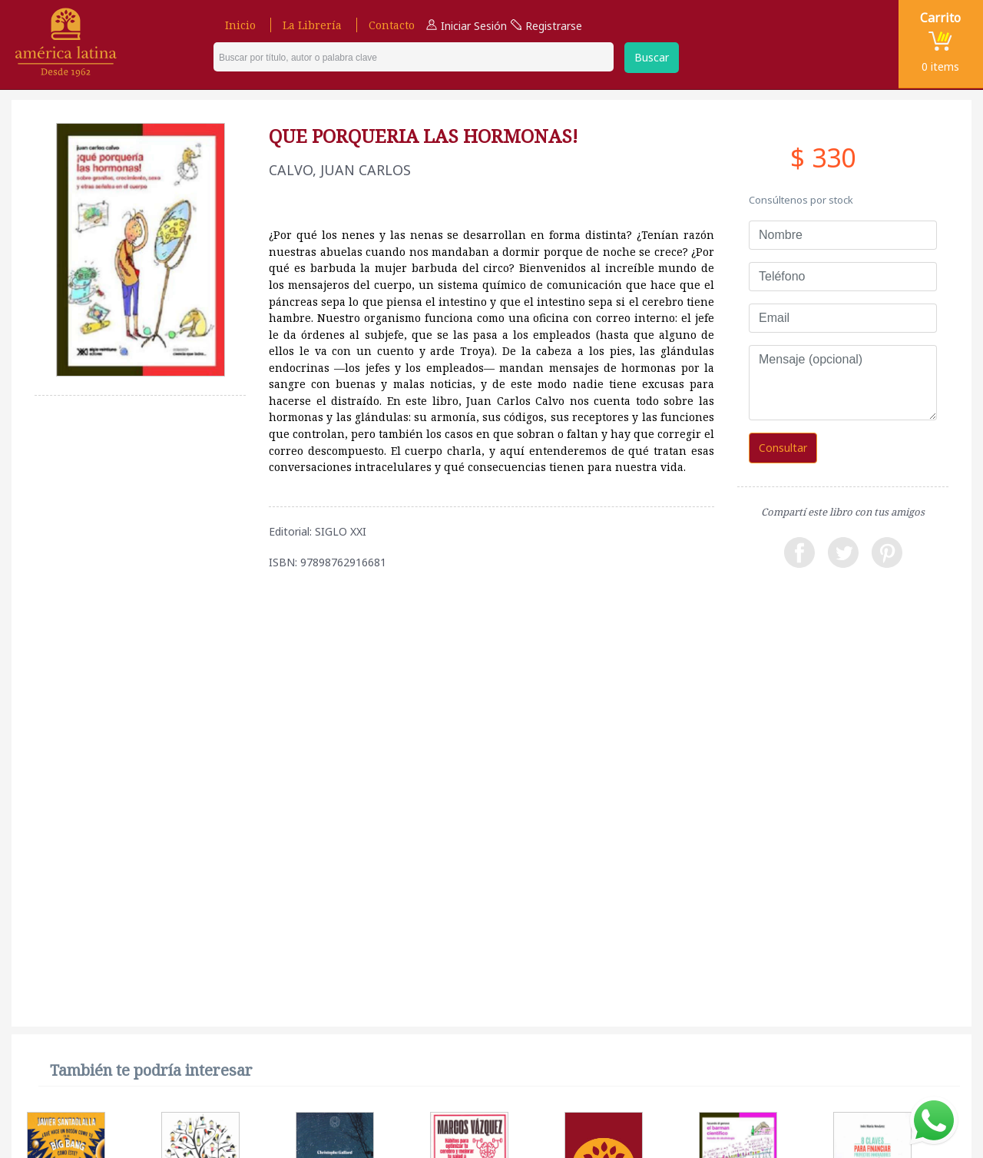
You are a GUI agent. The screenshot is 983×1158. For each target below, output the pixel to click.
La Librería (312, 25)
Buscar (651, 57)
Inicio (240, 25)
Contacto (392, 25)
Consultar (783, 447)
